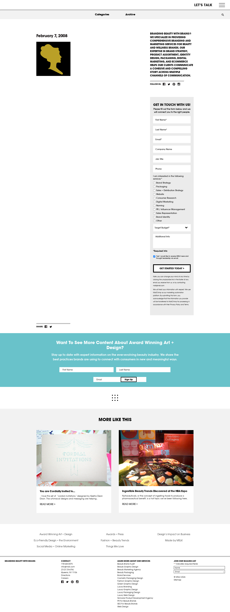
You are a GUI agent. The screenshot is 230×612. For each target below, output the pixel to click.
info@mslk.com (68, 566)
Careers (64, 578)
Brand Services (124, 575)
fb (164, 84)
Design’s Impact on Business (173, 534)
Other (159, 221)
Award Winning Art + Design (55, 534)
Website (160, 194)
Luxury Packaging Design (128, 592)
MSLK (16, 5)
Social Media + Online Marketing (56, 546)
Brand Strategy (163, 183)
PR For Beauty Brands (126, 601)
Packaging (161, 186)
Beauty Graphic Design (127, 566)
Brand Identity (163, 217)
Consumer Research (166, 198)
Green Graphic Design (127, 584)
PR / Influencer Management (170, 209)
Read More (46, 504)
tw (169, 84)
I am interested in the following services (168, 177)
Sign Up (141, 379)
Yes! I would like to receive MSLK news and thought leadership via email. (172, 257)
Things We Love (115, 546)
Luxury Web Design (126, 595)
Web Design (122, 606)
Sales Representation (166, 213)
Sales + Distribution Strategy (169, 190)
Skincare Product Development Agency (135, 598)
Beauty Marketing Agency (129, 569)
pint (173, 84)
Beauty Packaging (125, 572)
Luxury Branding (124, 586)
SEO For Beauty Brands (127, 604)
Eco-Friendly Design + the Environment (56, 540)
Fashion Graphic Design (128, 581)
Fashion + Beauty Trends (115, 540)
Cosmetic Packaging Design (130, 578)
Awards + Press (115, 534)
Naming (160, 205)
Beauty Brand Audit (126, 564)
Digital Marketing (164, 202)
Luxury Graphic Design (127, 589)
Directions (65, 575)
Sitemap (177, 580)
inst (178, 84)
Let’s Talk (203, 5)
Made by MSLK (174, 540)
